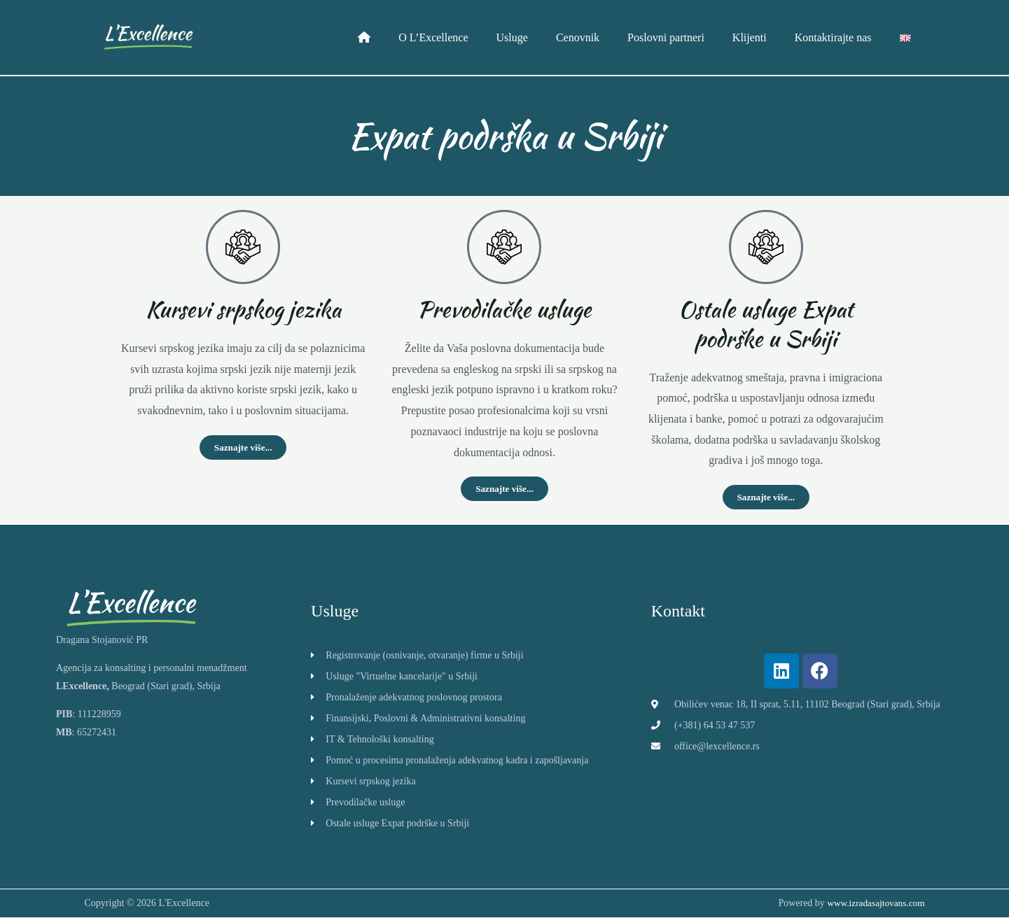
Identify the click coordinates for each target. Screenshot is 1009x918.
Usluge (543, 37)
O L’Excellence (469, 37)
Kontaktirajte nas (841, 37)
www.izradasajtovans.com (873, 903)
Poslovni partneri (685, 37)
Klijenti (763, 37)
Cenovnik (603, 37)
